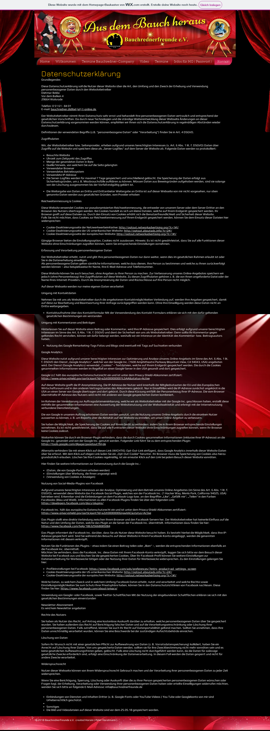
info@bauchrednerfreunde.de (123, 687)
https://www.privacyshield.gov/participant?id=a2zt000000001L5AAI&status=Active (95, 378)
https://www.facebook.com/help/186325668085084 (75, 526)
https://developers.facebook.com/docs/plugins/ (72, 503)
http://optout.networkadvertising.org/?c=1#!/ (149, 227)
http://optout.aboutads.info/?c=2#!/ (148, 230)
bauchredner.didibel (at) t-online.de (74, 109)
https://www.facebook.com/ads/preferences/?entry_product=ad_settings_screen (142, 568)
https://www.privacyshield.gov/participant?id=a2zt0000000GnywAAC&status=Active (96, 513)
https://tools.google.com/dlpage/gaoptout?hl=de (73, 444)
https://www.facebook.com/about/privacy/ (89, 588)
